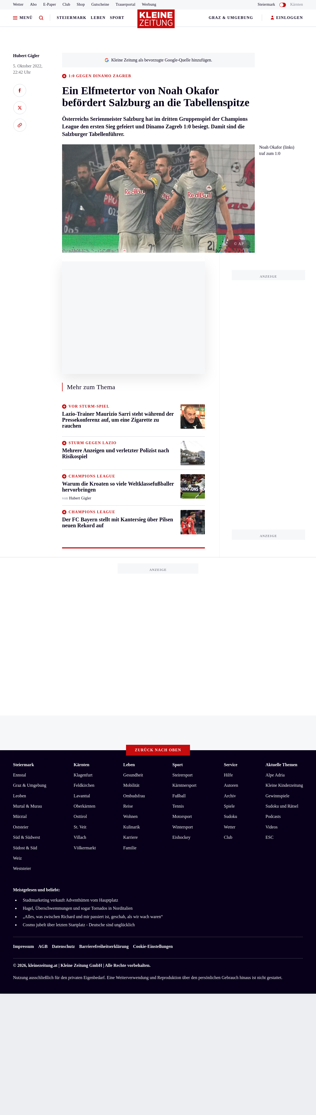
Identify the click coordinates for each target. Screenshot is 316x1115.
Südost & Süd (25, 848)
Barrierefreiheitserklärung (103, 946)
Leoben (19, 796)
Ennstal (19, 775)
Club (66, 4)
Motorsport (182, 816)
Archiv (230, 796)
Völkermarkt (85, 848)
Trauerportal (126, 4)
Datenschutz (63, 946)
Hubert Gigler (26, 55)
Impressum (23, 946)
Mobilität (131, 785)
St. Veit (80, 827)
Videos (272, 827)
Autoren (231, 785)
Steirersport (182, 775)
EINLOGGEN (287, 18)
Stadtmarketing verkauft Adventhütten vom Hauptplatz (70, 900)
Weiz (17, 858)
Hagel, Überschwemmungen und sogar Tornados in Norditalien (78, 908)
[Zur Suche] (41, 18)
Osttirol (80, 816)
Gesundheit (133, 775)
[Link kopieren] (19, 125)
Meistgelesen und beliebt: (36, 890)
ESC (269, 837)
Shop (81, 4)
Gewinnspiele (277, 796)
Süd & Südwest (26, 837)
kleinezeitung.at (42, 965)
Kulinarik (131, 827)
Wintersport (182, 827)
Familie (130, 848)
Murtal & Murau (27, 806)
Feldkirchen (84, 785)
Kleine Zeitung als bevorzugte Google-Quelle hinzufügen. (158, 60)
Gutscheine (100, 4)
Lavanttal (82, 796)
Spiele (229, 806)
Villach (80, 837)
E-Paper (49, 4)
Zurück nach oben (158, 750)
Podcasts (273, 816)
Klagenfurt (83, 775)
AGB (43, 946)
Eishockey (181, 837)
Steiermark (71, 18)
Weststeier (22, 868)
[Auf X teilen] (19, 107)
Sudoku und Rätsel (282, 806)
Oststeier (20, 827)
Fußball (179, 796)
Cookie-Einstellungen (153, 946)
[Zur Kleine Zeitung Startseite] (156, 21)
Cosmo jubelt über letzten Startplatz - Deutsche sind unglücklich (79, 924)
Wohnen (130, 816)
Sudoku (230, 816)
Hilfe (228, 775)
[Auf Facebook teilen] (19, 90)
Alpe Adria (275, 775)
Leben (98, 18)
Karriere (130, 837)
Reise (128, 806)
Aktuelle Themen (281, 764)
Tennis (178, 806)
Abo (33, 4)
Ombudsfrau (134, 796)
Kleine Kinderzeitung (284, 785)
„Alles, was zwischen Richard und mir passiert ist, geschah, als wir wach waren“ (93, 916)
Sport (117, 18)
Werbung (149, 4)
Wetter (18, 4)
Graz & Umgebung (231, 18)
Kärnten (296, 4)
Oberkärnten (84, 806)
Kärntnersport (184, 785)
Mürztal (20, 816)
